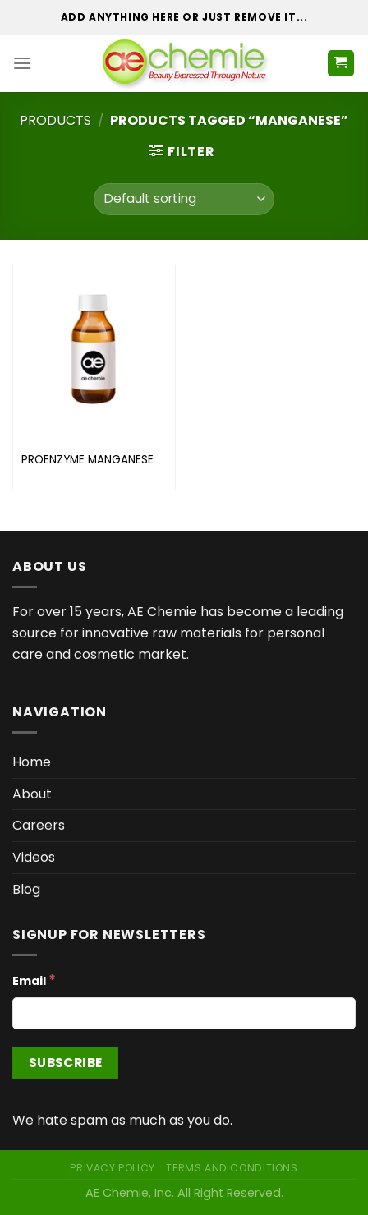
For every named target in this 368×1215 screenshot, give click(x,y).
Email (34, 980)
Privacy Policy (112, 1168)
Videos (33, 857)
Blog (26, 889)
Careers (38, 825)
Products (55, 120)
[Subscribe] (65, 1063)
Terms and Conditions (231, 1168)
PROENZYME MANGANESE (87, 460)
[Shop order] (184, 199)
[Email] (184, 1013)
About (32, 794)
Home (31, 761)
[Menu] (22, 63)
